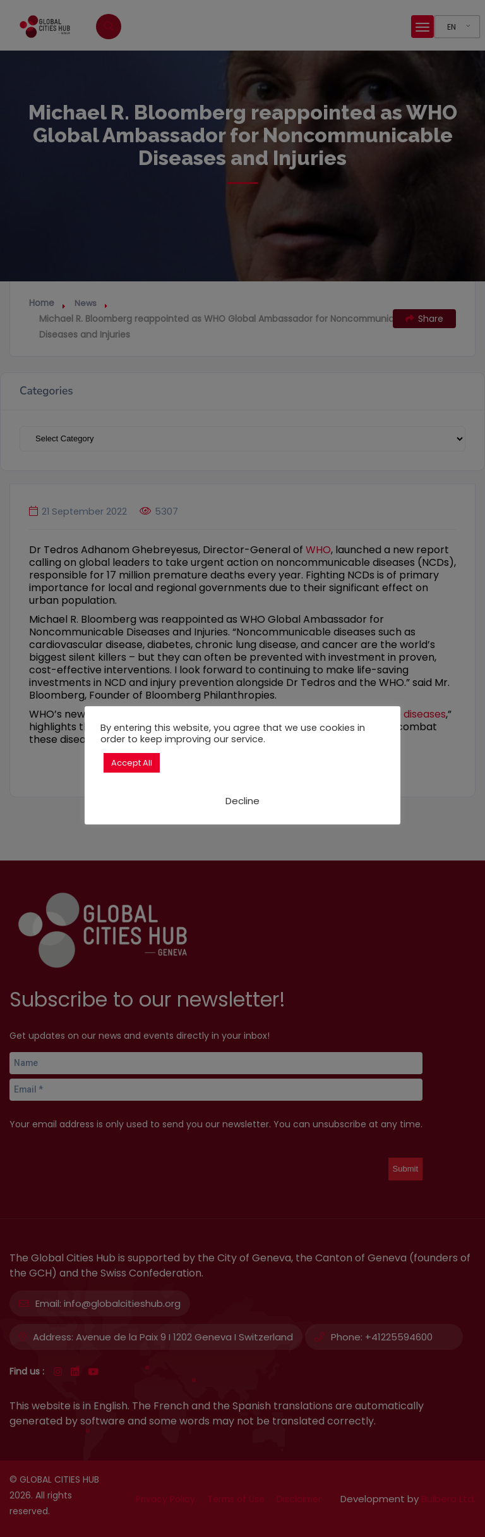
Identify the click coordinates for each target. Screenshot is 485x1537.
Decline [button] (242, 800)
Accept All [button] (131, 763)
